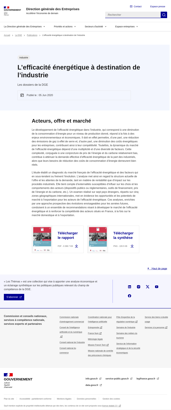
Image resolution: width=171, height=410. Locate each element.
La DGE (18, 35)
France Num (93, 333)
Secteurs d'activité (94, 26)
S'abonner (12, 297)
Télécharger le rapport (68, 235)
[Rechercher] (133, 15)
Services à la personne (154, 327)
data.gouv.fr (92, 385)
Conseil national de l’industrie (72, 342)
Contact (137, 6)
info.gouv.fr (92, 378)
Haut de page (159, 268)
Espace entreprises (125, 26)
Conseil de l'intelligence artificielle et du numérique (71, 329)
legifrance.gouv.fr (146, 378)
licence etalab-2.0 (110, 406)
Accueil (7, 35)
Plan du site (9, 399)
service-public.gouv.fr (117, 378)
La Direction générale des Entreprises (23, 26)
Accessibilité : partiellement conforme (35, 399)
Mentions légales (64, 399)
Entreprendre (93, 327)
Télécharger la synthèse (123, 235)
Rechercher (164, 15)
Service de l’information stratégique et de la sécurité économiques (128, 348)
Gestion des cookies (111, 399)
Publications (32, 35)
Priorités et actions (63, 26)
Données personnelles (86, 399)
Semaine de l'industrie (125, 327)
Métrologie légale (95, 339)
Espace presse (157, 6)
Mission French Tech (97, 345)
